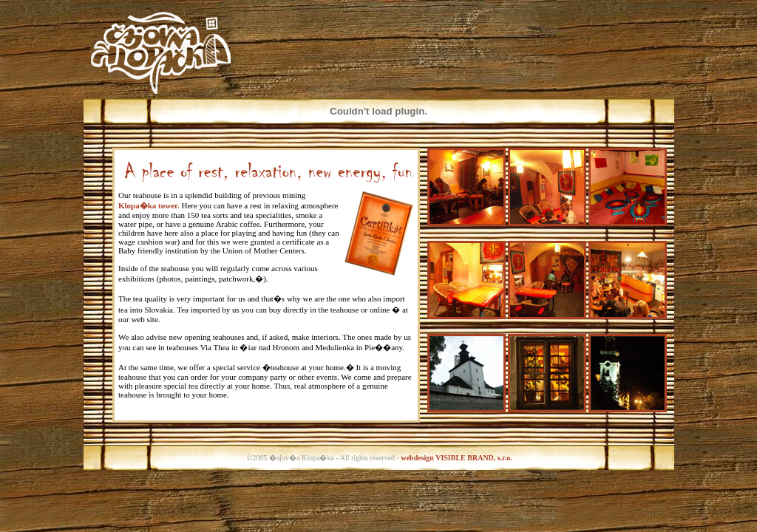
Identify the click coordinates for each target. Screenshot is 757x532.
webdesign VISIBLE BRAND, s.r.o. (456, 458)
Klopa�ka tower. (149, 205)
